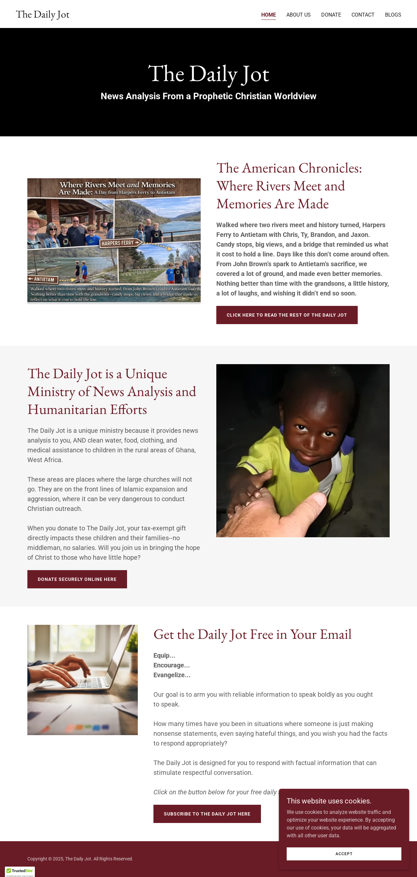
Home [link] (268, 15)
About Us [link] (298, 15)
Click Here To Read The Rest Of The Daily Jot (287, 315)
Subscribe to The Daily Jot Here (207, 813)
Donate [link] (331, 15)
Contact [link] (363, 15)
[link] (42, 16)
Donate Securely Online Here (77, 579)
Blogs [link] (393, 15)
